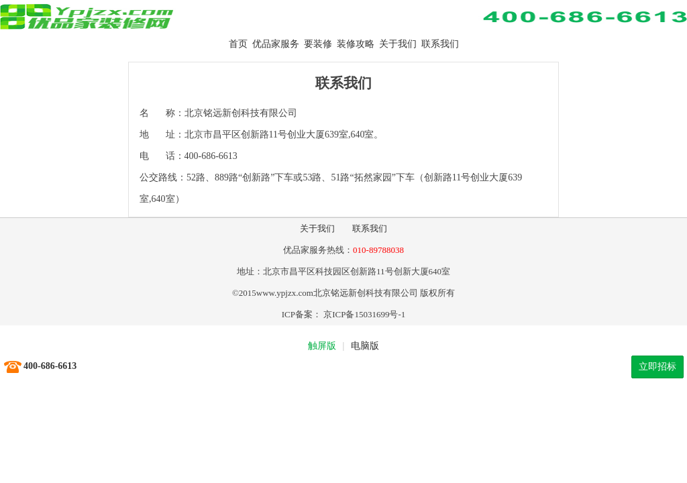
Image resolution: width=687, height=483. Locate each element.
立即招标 (657, 367)
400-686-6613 (49, 366)
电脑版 (365, 346)
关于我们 (398, 44)
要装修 (318, 44)
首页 (238, 44)
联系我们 (440, 44)
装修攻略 (355, 44)
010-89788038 (378, 250)
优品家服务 (275, 44)
